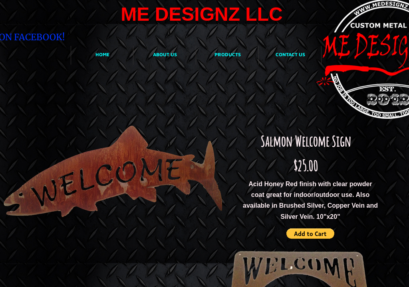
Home (102, 54)
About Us (165, 54)
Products (227, 54)
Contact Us (290, 54)
